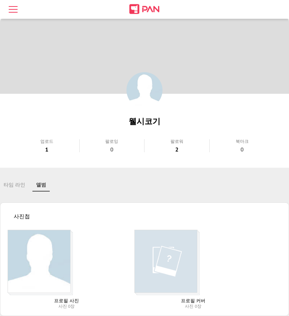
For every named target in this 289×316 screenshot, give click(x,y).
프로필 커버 (193, 300)
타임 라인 (14, 184)
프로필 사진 (66, 300)
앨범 (41, 184)
